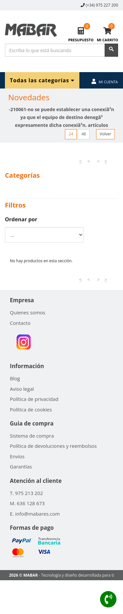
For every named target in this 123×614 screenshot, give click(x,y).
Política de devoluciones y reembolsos (53, 446)
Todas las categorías (42, 80)
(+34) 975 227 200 (102, 5)
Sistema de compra (32, 435)
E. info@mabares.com (35, 513)
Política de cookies (31, 409)
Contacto (20, 323)
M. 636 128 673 (27, 503)
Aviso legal (22, 389)
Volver (105, 134)
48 (83, 134)
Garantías (21, 466)
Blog (15, 378)
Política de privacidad (34, 399)
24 (71, 134)
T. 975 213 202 (26, 493)
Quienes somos (27, 312)
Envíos (17, 456)
